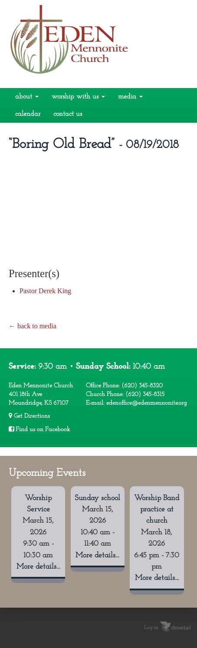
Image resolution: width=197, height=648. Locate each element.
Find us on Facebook (39, 429)
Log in (151, 627)
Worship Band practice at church (156, 509)
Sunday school (97, 498)
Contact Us (67, 114)
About (27, 96)
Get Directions (29, 415)
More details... (38, 566)
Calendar (27, 114)
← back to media (32, 326)
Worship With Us (78, 96)
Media (130, 96)
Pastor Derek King (45, 291)
